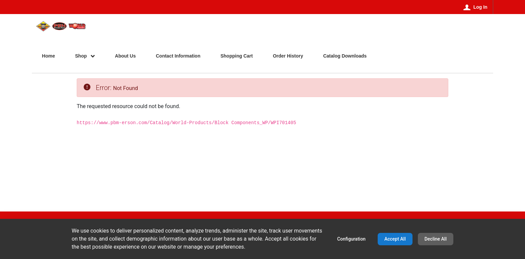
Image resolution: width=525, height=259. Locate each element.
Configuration (351, 239)
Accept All (395, 239)
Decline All (436, 239)
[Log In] (475, 7)
